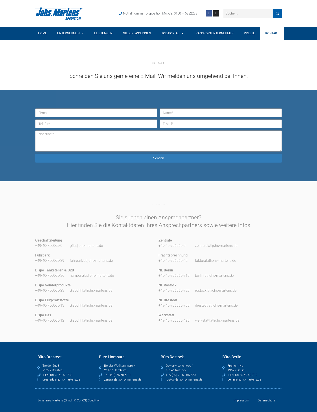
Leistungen (103, 33)
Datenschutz (266, 400)
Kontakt (272, 33)
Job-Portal (172, 33)
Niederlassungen (137, 33)
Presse (249, 33)
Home (42, 33)
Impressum (241, 400)
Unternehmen (70, 33)
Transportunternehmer (214, 33)
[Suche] (277, 13)
